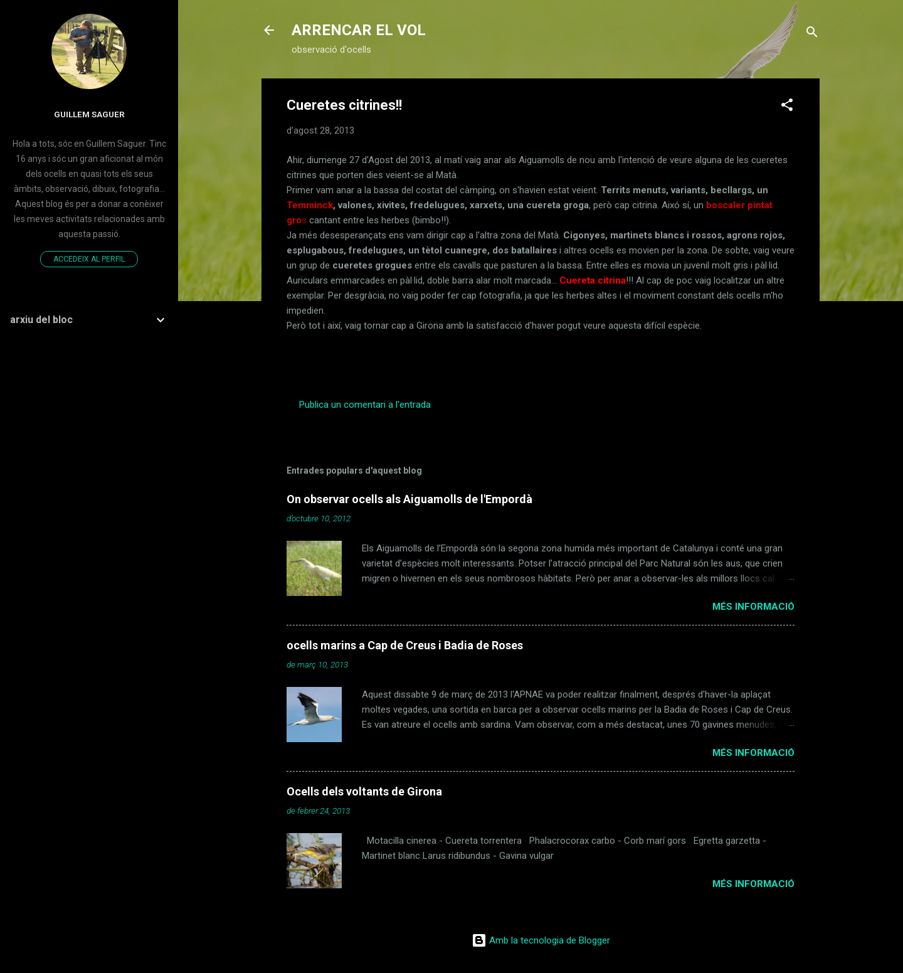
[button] (787, 107)
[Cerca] (812, 34)
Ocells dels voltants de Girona (364, 791)
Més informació (753, 606)
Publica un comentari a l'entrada (365, 404)
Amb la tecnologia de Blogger (541, 940)
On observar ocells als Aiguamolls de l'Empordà (409, 499)
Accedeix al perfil (89, 259)
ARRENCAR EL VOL (359, 30)
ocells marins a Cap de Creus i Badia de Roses (405, 645)
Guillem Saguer (89, 114)
